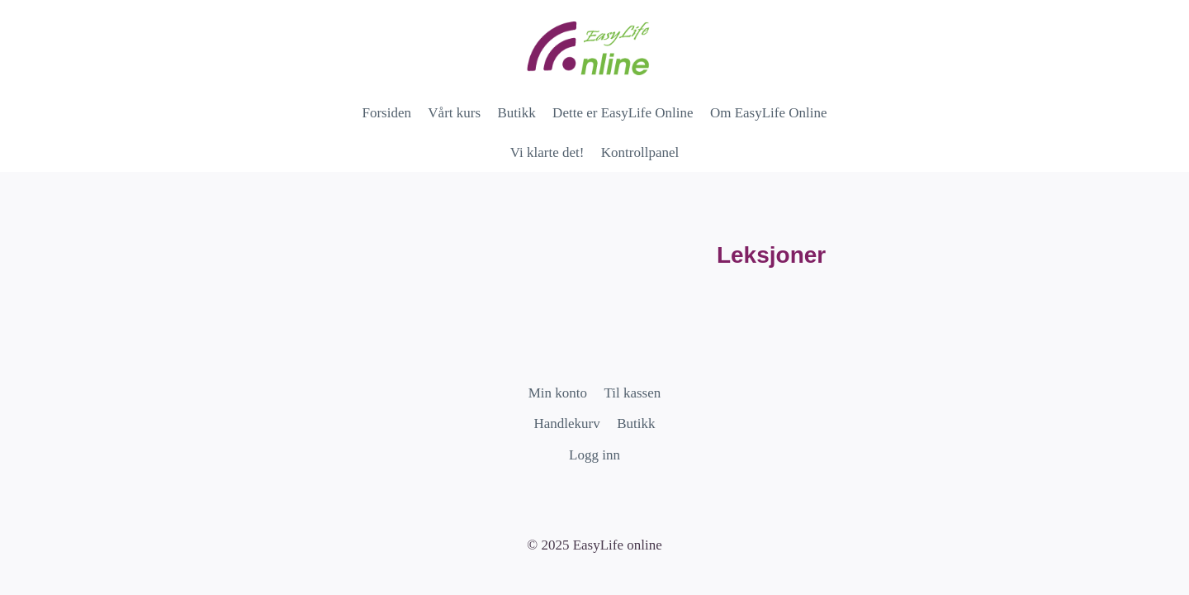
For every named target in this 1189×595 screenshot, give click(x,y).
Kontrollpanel (640, 152)
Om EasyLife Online (768, 113)
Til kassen (632, 393)
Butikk (516, 113)
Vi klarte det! (547, 152)
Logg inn (594, 455)
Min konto (557, 393)
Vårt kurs (454, 113)
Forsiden (386, 113)
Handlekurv (567, 423)
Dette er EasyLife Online (622, 113)
